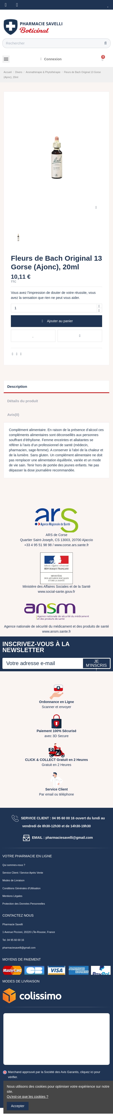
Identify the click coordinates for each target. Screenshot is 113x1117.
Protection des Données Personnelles (23, 903)
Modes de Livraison (13, 880)
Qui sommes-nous (12, 865)
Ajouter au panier (56, 321)
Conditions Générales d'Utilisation (21, 888)
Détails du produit (22, 401)
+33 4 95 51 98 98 (38, 545)
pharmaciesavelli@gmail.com (19, 947)
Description (17, 386)
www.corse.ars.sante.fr (71, 545)
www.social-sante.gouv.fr (56, 591)
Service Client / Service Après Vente (22, 872)
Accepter (17, 1106)
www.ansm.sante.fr (56, 631)
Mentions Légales (12, 896)
